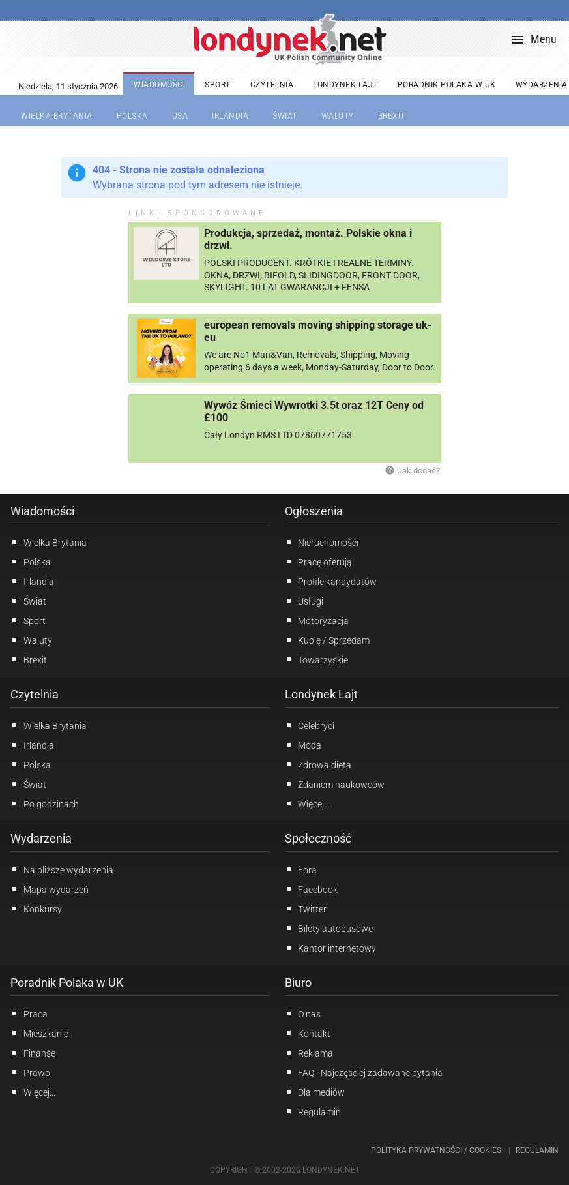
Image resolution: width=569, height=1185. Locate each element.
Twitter (306, 908)
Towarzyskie (316, 659)
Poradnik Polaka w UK (66, 982)
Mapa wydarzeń (49, 889)
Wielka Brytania (48, 542)
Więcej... (307, 803)
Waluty (31, 640)
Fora (301, 869)
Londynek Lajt (321, 694)
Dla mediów (315, 1092)
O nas (303, 1013)
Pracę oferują (318, 561)
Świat (28, 600)
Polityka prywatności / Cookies (436, 1150)
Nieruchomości (321, 542)
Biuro (298, 982)
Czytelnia (34, 694)
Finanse (32, 1052)
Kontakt (307, 1033)
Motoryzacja (317, 620)
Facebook (311, 889)
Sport (28, 620)
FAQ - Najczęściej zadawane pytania (364, 1072)
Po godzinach (44, 803)
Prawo (30, 1072)
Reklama (309, 1052)
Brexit (28, 659)
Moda (303, 745)
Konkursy (36, 908)
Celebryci (309, 725)
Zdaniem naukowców (335, 784)
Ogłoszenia (314, 511)
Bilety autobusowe (329, 928)
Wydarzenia (41, 838)
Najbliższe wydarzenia (61, 869)
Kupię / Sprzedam (327, 640)
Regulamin (313, 1111)
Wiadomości (42, 511)
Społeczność (318, 838)
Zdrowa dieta (318, 764)
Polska (30, 561)
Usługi (304, 600)
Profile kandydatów (331, 581)
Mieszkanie (39, 1033)
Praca (29, 1013)
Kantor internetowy (330, 947)
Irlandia (32, 581)
